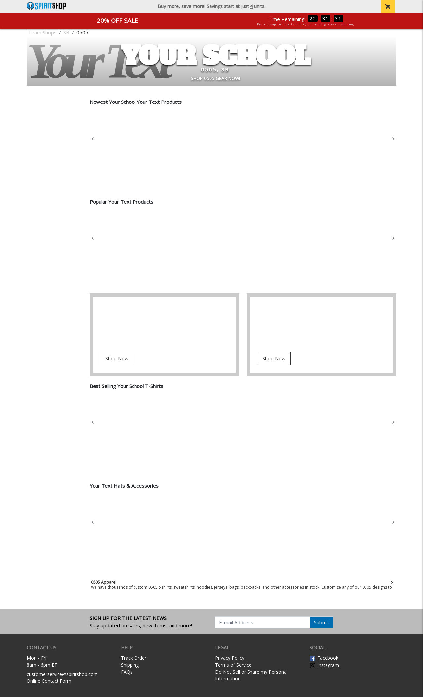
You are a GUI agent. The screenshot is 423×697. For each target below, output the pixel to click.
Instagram (324, 665)
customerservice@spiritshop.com (62, 674)
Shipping (130, 665)
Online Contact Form (49, 681)
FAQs (127, 672)
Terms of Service (233, 665)
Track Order (133, 658)
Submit (321, 622)
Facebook (323, 658)
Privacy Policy (229, 658)
